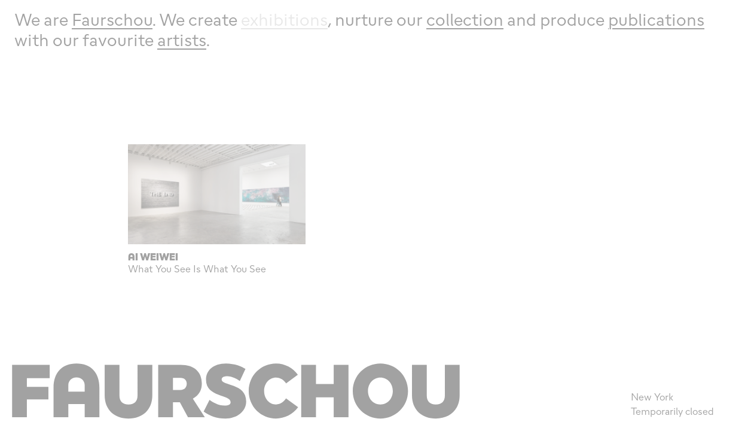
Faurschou (112, 19)
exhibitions (284, 19)
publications (656, 19)
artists (181, 40)
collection (464, 19)
